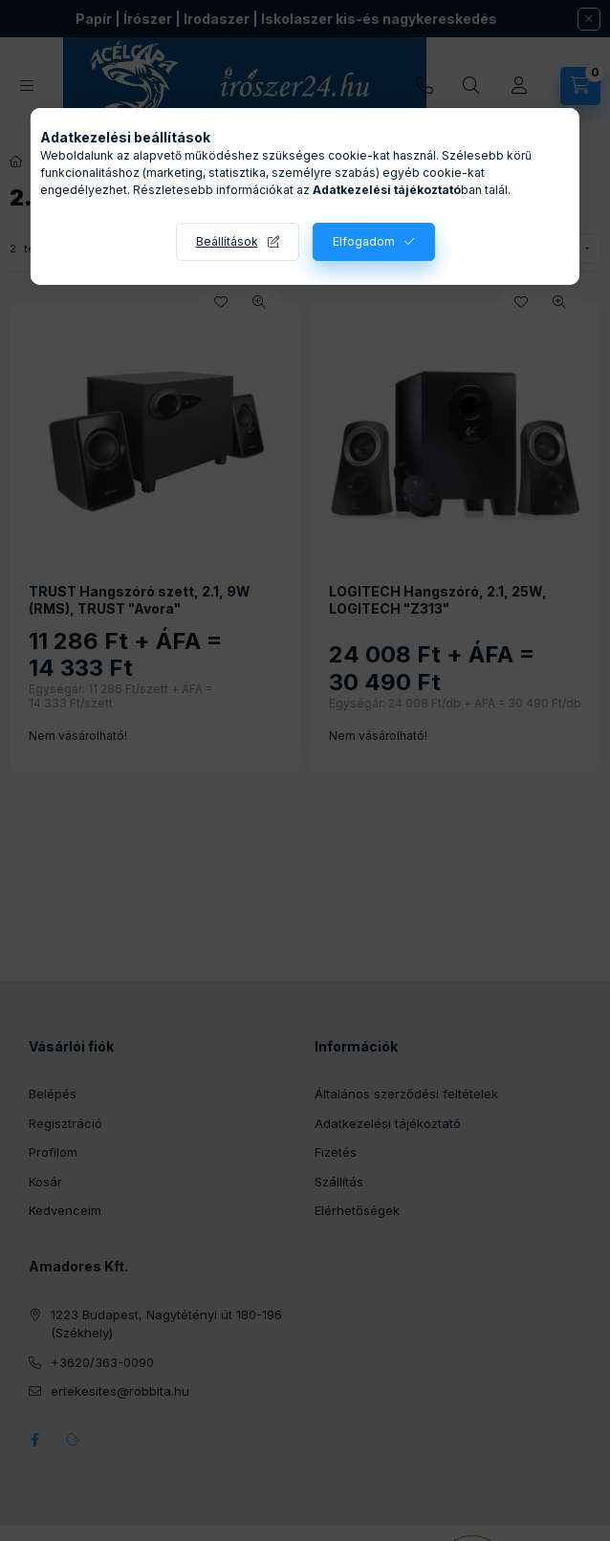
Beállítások (227, 241)
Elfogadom (364, 241)
